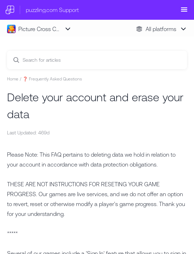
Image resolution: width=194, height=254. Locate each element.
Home (12, 79)
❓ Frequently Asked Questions (52, 79)
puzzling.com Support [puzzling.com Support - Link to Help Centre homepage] (52, 10)
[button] (184, 11)
